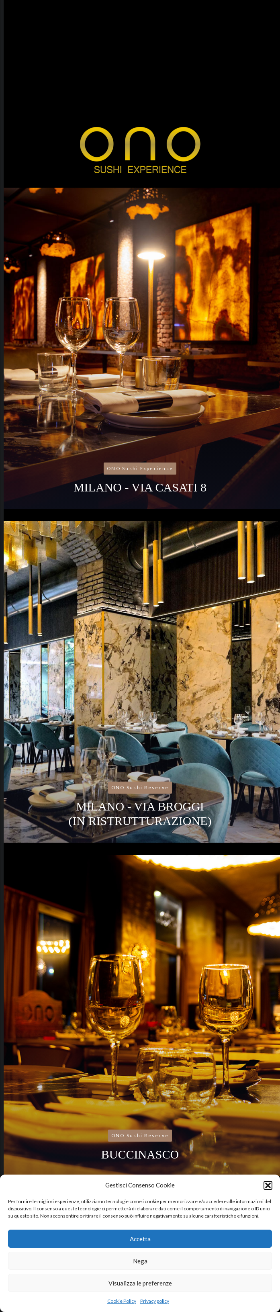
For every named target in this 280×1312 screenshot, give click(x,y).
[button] (268, 1185)
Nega (140, 1261)
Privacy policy (154, 1301)
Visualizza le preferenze (140, 1283)
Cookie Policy (121, 1301)
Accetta (140, 1238)
